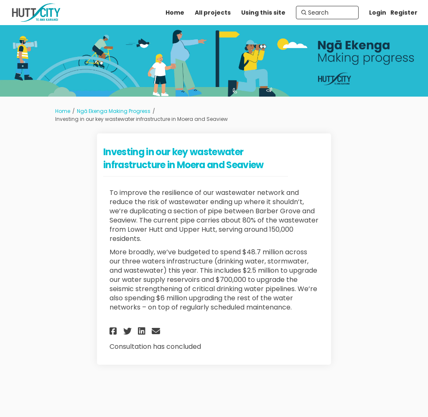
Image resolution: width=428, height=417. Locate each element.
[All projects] (213, 12)
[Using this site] (263, 12)
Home (62, 111)
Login (377, 12)
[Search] (327, 12)
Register (404, 12)
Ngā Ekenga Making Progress (113, 111)
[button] (114, 331)
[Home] (174, 12)
